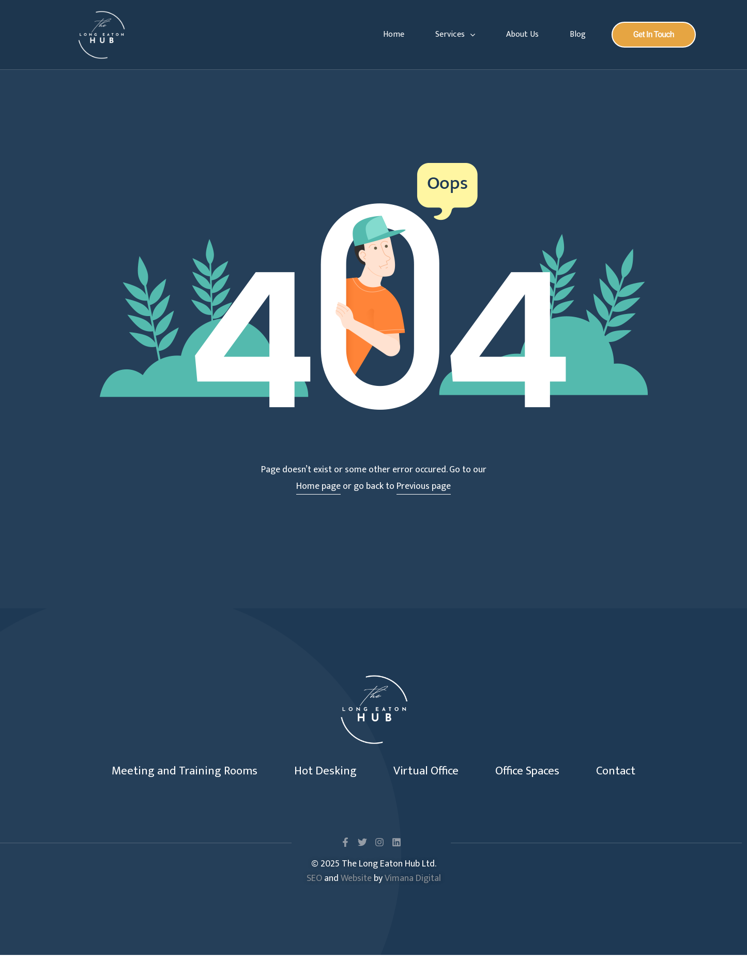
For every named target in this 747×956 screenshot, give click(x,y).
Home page (318, 486)
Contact (633, 771)
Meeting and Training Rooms (169, 771)
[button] (654, 35)
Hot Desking (319, 771)
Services (455, 34)
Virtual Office (427, 771)
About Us (522, 34)
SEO (314, 879)
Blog (578, 34)
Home (393, 34)
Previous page (424, 486)
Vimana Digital (413, 879)
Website (356, 879)
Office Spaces (537, 771)
